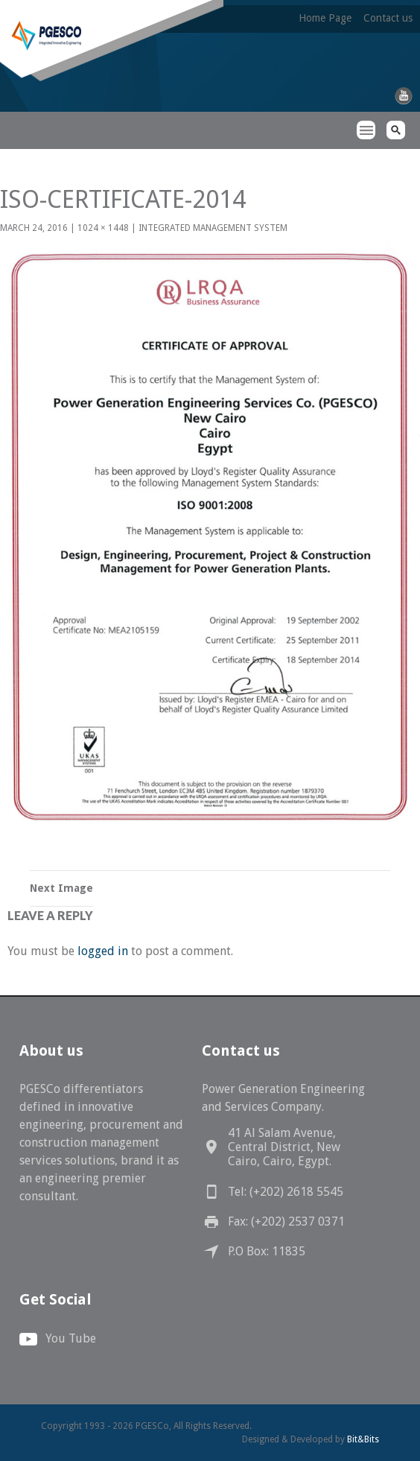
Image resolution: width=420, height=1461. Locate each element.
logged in (102, 951)
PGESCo (26, 157)
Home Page (325, 18)
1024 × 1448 (103, 228)
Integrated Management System (213, 228)
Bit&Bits (363, 1439)
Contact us (388, 18)
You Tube (70, 1338)
